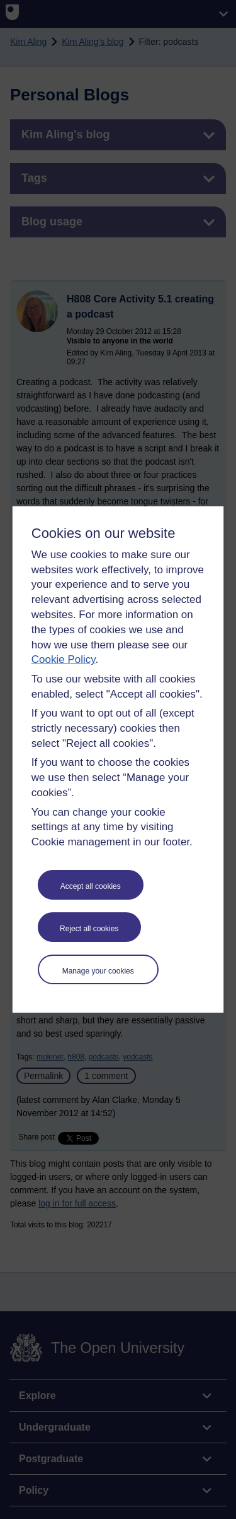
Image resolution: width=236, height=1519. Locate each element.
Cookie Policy (63, 659)
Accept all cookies (90, 886)
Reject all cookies (89, 928)
